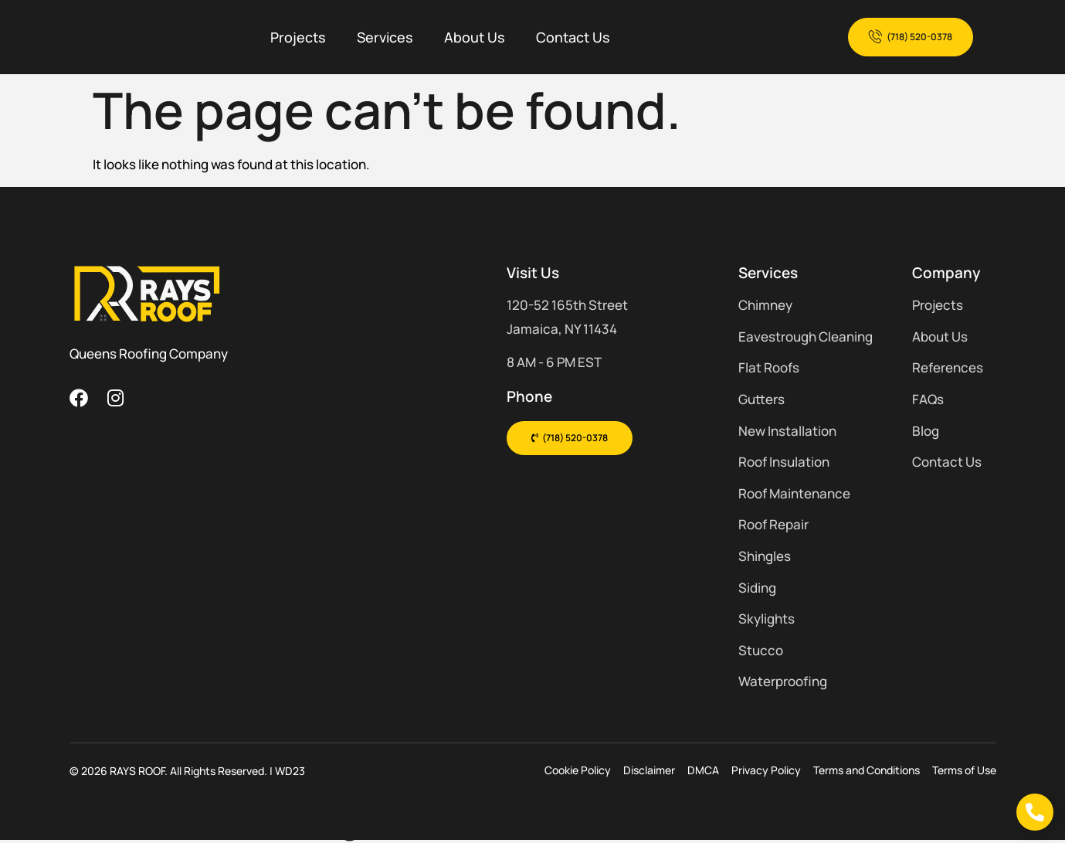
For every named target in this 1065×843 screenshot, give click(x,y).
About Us (474, 37)
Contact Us (573, 37)
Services (385, 37)
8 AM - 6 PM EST (554, 362)
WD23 (290, 770)
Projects (298, 37)
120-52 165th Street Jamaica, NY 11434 (567, 317)
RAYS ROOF (137, 770)
